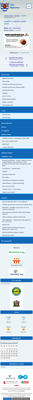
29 (6, 357)
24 (11, 355)
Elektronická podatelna (9, 99)
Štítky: (6, 28)
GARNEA (4, 171)
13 (2, 353)
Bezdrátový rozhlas (8, 235)
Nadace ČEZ (6, 224)
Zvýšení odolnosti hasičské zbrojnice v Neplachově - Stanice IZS (13, 228)
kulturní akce (17, 28)
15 (6, 353)
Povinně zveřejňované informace (12, 84)
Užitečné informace (8, 90)
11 (14, 351)
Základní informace (7, 78)
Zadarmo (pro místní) (8, 192)
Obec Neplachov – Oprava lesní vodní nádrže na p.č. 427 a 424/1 (16, 221)
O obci (3, 111)
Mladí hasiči (5, 144)
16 (9, 353)
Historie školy (6, 117)
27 (2, 357)
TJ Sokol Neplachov (8, 147)
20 (2, 355)
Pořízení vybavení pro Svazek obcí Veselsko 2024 (17, 204)
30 (2, 348)
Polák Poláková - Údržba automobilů (13, 183)
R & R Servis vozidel (8, 186)
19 (16, 353)
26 (16, 355)
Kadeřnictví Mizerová (8, 174)
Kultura (3, 127)
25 (14, 355)
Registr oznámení (7, 102)
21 (4, 355)
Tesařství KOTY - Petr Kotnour (11, 189)
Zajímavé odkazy (6, 153)
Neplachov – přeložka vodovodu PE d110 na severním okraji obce (15, 208)
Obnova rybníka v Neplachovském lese (14, 217)
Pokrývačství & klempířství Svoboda (13, 180)
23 (9, 355)
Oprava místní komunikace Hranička (12, 232)
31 (4, 348)
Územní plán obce (7, 105)
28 (4, 357)
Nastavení (26, 398)
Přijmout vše (7, 398)
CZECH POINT (6, 96)
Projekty (4, 198)
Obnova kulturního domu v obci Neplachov (14, 201)
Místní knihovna (6, 123)
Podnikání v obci (6, 156)
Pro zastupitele (6, 241)
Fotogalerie (5, 131)
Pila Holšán (5, 177)
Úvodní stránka (8, 16)
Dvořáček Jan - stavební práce (11, 168)
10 (11, 351)
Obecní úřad (5, 74)
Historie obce (6, 114)
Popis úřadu (5, 81)
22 (6, 355)
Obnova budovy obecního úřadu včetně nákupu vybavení (16, 213)
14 (4, 353)
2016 (10, 28)
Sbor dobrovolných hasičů (10, 141)
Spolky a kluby (6, 134)
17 (11, 353)
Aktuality (17, 16)
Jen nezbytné (17, 398)
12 (16, 351)
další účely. (22, 391)
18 (14, 353)
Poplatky (4, 93)
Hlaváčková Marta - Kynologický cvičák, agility (15, 138)
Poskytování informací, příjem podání (13, 87)
